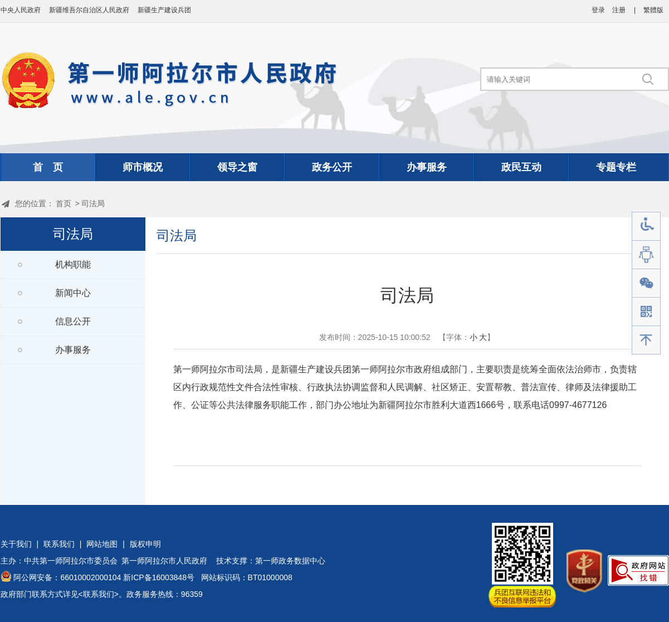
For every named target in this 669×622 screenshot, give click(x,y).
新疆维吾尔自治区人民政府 (89, 10)
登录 (598, 10)
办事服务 (427, 167)
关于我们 (16, 544)
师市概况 (143, 167)
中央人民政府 (21, 10)
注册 (619, 10)
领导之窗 (237, 167)
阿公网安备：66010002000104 (67, 577)
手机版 (646, 312)
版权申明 (145, 544)
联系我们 (59, 544)
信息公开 (73, 321)
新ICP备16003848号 (158, 577)
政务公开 (332, 167)
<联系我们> (99, 594)
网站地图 (102, 544)
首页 (63, 203)
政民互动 (521, 167)
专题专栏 (616, 167)
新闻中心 (73, 293)
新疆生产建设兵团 (164, 10)
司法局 (93, 203)
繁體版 (653, 10)
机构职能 (73, 264)
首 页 (48, 167)
